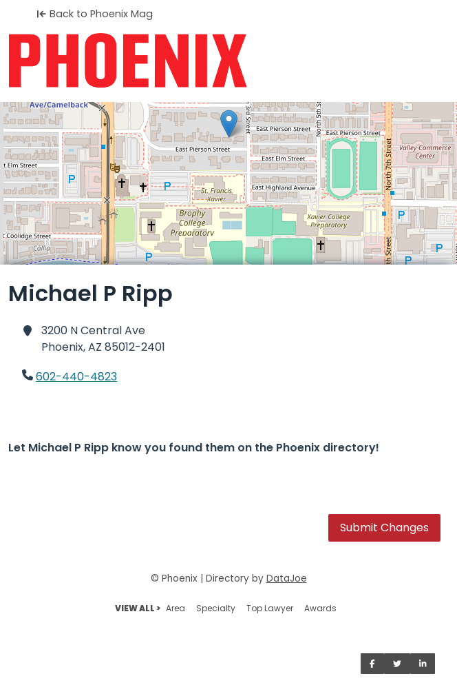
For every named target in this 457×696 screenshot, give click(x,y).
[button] (228, 124)
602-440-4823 (76, 377)
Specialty (215, 608)
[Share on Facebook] (372, 663)
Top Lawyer (269, 608)
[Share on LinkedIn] (423, 663)
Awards (320, 608)
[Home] (228, 60)
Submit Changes (384, 527)
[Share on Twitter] (397, 663)
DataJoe (286, 578)
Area (175, 608)
